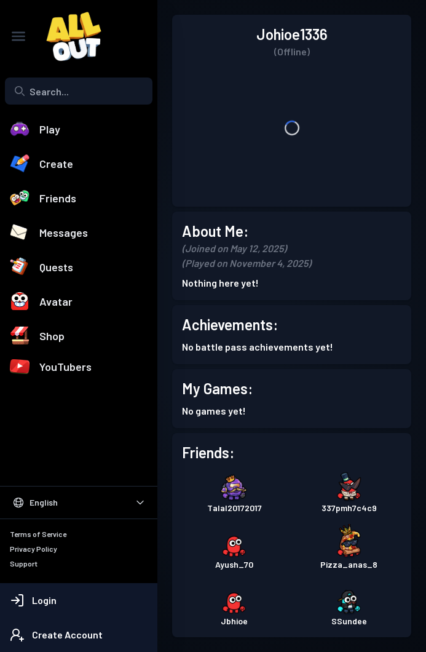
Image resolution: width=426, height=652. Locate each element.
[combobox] (78, 91)
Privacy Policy (33, 548)
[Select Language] (78, 502)
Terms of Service (38, 534)
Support (23, 563)
